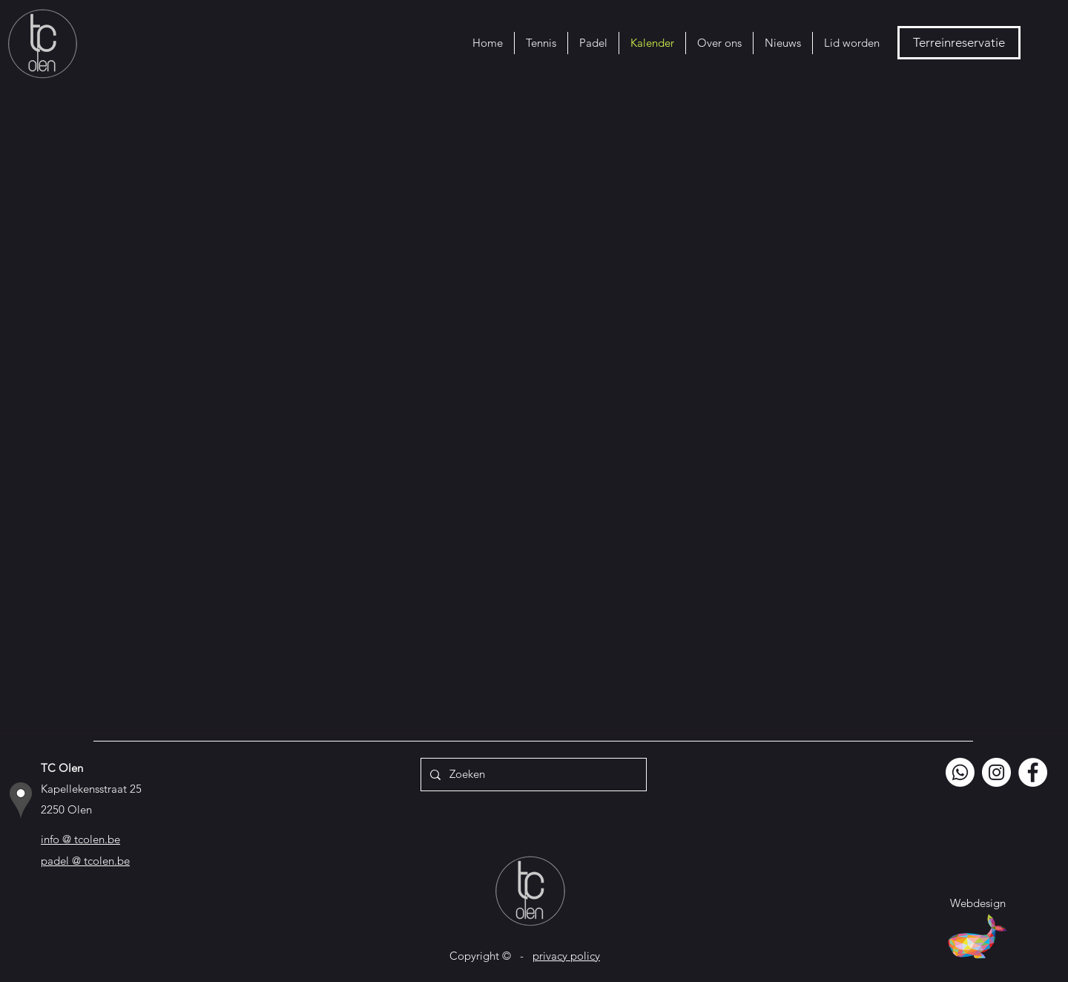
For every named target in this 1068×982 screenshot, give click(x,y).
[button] (541, 43)
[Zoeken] (532, 774)
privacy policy (566, 956)
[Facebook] (1032, 772)
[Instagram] (996, 772)
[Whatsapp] (960, 772)
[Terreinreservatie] (959, 42)
